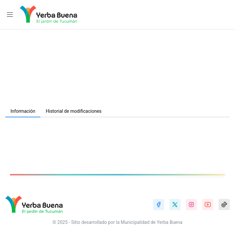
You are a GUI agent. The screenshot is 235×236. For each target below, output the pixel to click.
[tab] (22, 111)
